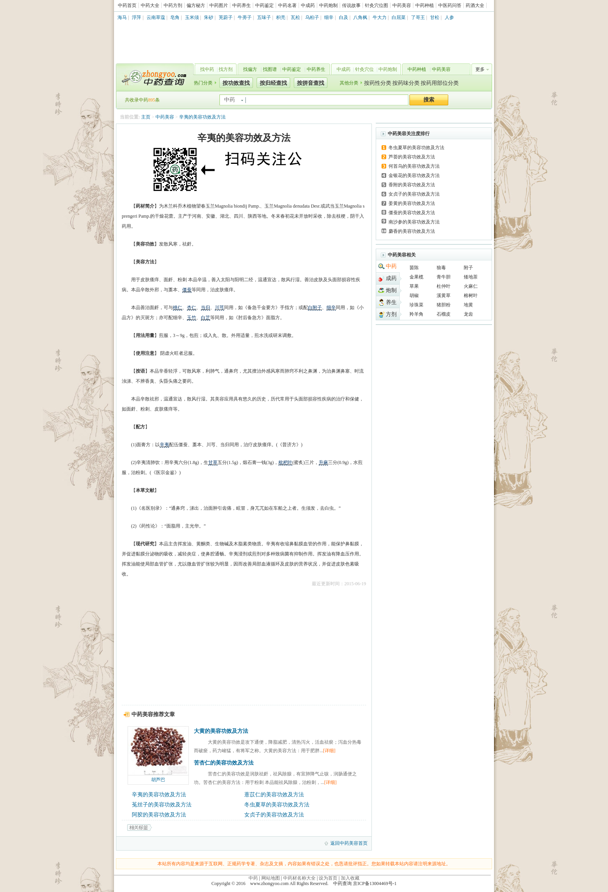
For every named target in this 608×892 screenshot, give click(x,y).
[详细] (329, 750)
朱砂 (208, 17)
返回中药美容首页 (349, 843)
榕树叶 (471, 295)
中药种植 (424, 5)
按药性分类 (377, 83)
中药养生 (241, 5)
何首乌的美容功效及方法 (414, 166)
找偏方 (250, 69)
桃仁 (177, 307)
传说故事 (351, 5)
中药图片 (218, 5)
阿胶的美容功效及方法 (159, 815)
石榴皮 (444, 314)
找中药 (207, 69)
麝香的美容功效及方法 (412, 231)
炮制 (391, 290)
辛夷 (164, 444)
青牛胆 (444, 277)
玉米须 (192, 17)
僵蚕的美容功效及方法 (412, 212)
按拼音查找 (310, 83)
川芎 (219, 307)
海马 (122, 17)
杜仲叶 (444, 286)
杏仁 (191, 307)
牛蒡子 (245, 17)
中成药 (308, 5)
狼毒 (441, 267)
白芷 (205, 317)
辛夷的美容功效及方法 (202, 117)
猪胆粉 (444, 305)
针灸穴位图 (376, 5)
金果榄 (416, 277)
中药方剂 (173, 5)
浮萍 (136, 17)
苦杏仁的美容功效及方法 (224, 763)
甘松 (434, 17)
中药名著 (287, 5)
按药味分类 (406, 83)
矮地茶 (471, 277)
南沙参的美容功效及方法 (414, 222)
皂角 (175, 17)
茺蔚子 (226, 17)
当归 (205, 307)
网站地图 (270, 878)
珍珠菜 (416, 305)
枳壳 (280, 17)
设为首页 (328, 878)
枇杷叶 (285, 462)
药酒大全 (475, 5)
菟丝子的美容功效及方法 (162, 805)
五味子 (264, 17)
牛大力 (380, 17)
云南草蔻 (156, 17)
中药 (391, 266)
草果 (414, 286)
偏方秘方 (196, 5)
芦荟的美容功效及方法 (412, 157)
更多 (480, 69)
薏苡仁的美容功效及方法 (274, 794)
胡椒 (414, 295)
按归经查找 (273, 83)
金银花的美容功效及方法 (414, 175)
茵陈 (414, 267)
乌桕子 (312, 17)
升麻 (323, 462)
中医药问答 (449, 5)
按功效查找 (236, 83)
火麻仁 (471, 286)
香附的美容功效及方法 (412, 184)
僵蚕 (187, 289)
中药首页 (127, 5)
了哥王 (418, 17)
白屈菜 (399, 17)
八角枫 (360, 17)
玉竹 (191, 317)
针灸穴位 (364, 69)
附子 (468, 267)
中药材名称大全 (299, 878)
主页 (145, 117)
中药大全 (150, 5)
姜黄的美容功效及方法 (412, 203)
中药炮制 (328, 5)
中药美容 (401, 5)
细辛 (328, 17)
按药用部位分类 (440, 83)
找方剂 (226, 69)
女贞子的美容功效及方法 (274, 815)
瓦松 (295, 17)
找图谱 (270, 69)
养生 (391, 302)
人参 (449, 17)
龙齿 (468, 314)
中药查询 (153, 77)
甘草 (213, 462)
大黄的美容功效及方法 (221, 731)
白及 (343, 17)
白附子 (315, 307)
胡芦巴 (158, 779)
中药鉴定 (264, 5)
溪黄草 (444, 295)
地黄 (468, 305)
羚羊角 (416, 314)
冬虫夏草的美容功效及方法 (276, 805)
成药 (391, 278)
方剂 (391, 314)
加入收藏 (350, 878)
